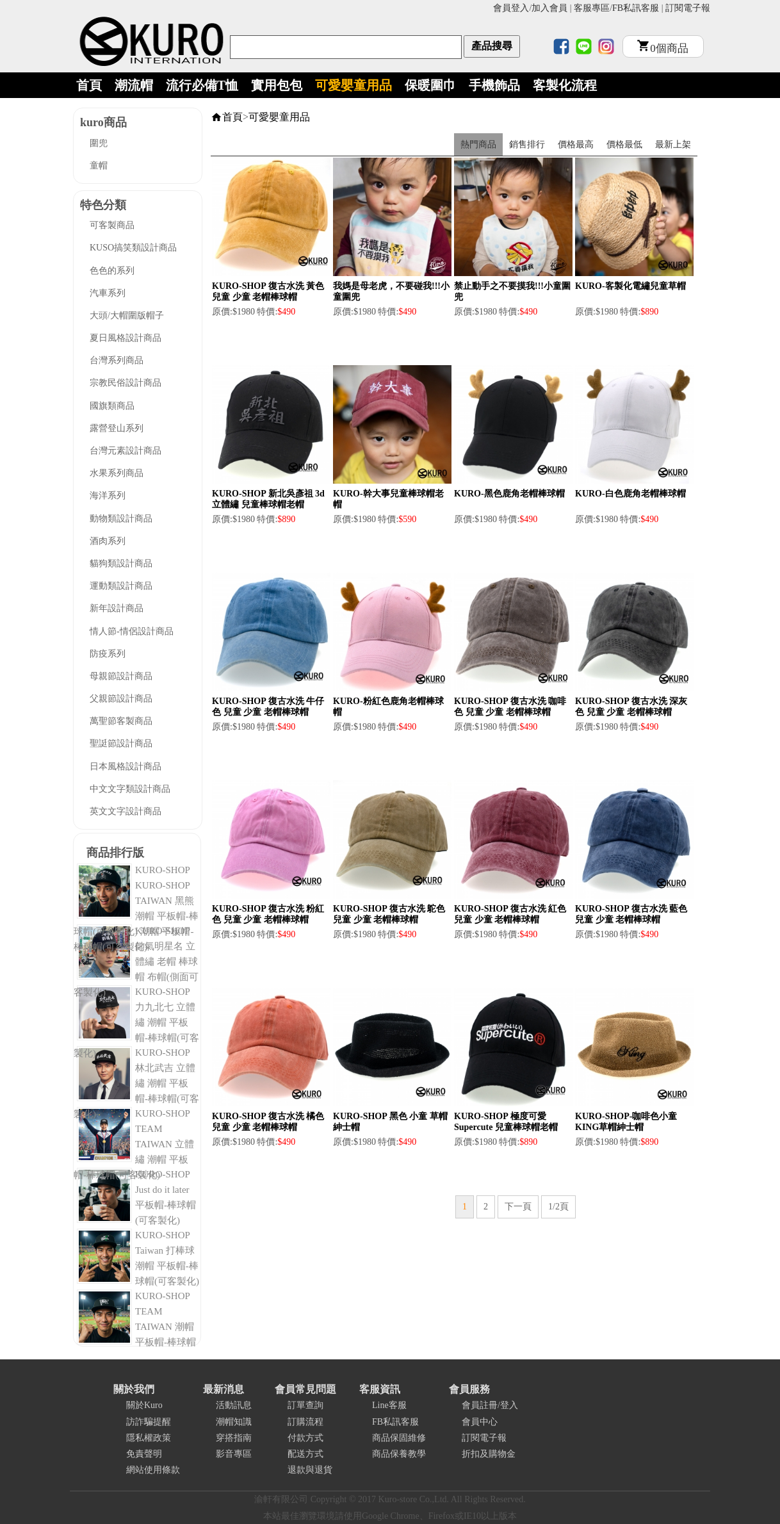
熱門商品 (478, 144)
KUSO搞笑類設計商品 (133, 247)
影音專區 (234, 1454)
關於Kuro (144, 1405)
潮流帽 (134, 85)
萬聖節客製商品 (121, 721)
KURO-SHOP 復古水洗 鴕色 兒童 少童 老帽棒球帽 (389, 914)
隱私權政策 (148, 1438)
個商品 (662, 48)
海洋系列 (108, 495)
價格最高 (576, 144)
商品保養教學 (399, 1454)
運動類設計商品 (121, 586)
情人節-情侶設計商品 (132, 631)
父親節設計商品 (121, 698)
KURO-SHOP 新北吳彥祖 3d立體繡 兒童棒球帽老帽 (268, 499)
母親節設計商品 (121, 676)
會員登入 (511, 8)
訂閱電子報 (687, 8)
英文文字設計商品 (125, 811)
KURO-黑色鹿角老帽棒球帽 (509, 493)
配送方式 (305, 1454)
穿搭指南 (234, 1438)
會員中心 (480, 1422)
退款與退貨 (310, 1470)
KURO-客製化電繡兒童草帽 (630, 286)
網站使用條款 (153, 1470)
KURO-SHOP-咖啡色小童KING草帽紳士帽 (626, 1121)
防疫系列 (108, 654)
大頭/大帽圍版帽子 (127, 315)
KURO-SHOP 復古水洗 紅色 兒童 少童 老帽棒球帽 (510, 914)
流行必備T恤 (202, 85)
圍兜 (99, 143)
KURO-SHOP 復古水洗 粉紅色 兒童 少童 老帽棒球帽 (268, 914)
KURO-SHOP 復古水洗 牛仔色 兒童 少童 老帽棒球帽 (268, 706)
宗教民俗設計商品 (125, 383)
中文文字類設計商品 (130, 789)
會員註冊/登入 (490, 1405)
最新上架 (673, 144)
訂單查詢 (305, 1405)
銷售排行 (527, 144)
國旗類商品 (112, 406)
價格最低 (624, 144)
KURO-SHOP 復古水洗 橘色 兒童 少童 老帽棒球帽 (268, 1121)
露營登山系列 (116, 428)
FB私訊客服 (635, 8)
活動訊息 (234, 1405)
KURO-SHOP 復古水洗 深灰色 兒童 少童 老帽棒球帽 (631, 706)
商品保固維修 (399, 1438)
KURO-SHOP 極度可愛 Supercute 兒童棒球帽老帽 (506, 1121)
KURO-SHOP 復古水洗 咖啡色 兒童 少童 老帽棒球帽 (510, 706)
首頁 (89, 85)
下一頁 (518, 1206)
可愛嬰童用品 (353, 85)
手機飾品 (494, 85)
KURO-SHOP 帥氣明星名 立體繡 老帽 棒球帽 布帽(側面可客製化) (136, 961)
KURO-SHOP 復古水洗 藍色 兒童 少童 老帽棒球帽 (631, 914)
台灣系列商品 (116, 360)
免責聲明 (144, 1454)
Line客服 (389, 1405)
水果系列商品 (116, 473)
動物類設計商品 (121, 518)
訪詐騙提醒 (148, 1422)
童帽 (99, 165)
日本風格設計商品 (125, 766)
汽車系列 (108, 293)
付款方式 (305, 1438)
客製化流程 (565, 85)
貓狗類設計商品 (121, 563)
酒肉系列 (108, 541)
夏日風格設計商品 (125, 338)
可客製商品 (112, 225)
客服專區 (592, 8)
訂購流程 (305, 1422)
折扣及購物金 (489, 1454)
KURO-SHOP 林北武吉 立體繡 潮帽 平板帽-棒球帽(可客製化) (136, 1083)
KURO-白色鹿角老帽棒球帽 (630, 493)
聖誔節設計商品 (121, 743)
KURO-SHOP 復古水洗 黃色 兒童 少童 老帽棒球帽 (268, 291)
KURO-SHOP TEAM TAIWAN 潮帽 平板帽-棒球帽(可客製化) (135, 1327)
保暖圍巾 (430, 85)
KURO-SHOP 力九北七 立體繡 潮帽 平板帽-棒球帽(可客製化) (136, 1022)
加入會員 (549, 8)
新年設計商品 (116, 608)
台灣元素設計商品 (125, 450)
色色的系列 (112, 270)
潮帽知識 (234, 1422)
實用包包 (276, 85)
